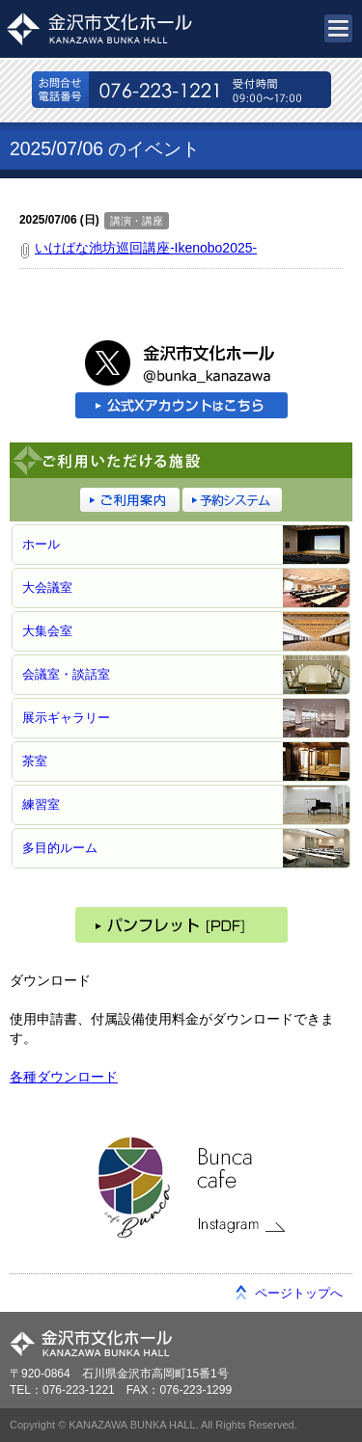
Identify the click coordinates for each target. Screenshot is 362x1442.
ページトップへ (299, 1293)
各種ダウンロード (64, 1076)
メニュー (338, 28)
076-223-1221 (181, 89)
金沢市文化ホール (116, 29)
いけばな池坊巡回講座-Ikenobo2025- (146, 247)
